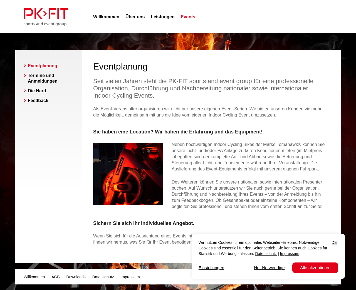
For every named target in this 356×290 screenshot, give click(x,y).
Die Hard (37, 90)
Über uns (135, 16)
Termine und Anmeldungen (43, 78)
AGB (55, 277)
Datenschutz (103, 277)
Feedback (38, 100)
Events (188, 16)
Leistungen (162, 16)
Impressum (130, 277)
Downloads (76, 277)
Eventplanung (42, 65)
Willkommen (106, 16)
